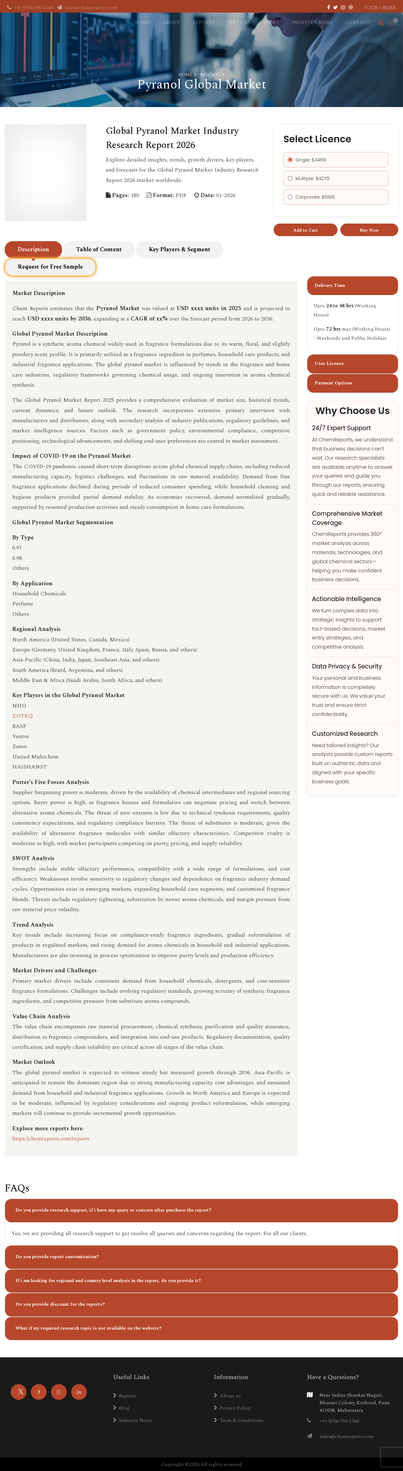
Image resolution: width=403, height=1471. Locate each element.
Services (239, 22)
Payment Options (333, 388)
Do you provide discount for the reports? (60, 1303)
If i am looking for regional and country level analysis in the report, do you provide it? (108, 1280)
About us (227, 1395)
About (171, 22)
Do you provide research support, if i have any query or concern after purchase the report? (113, 1209)
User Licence (329, 369)
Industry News (312, 22)
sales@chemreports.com (87, 7)
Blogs (271, 22)
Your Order (380, 7)
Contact (357, 22)
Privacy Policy (232, 1407)
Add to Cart (305, 230)
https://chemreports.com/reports (50, 1138)
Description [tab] (33, 255)
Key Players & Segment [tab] (179, 255)
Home (142, 22)
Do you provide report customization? (57, 1256)
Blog (121, 1407)
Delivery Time (330, 290)
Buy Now (369, 230)
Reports (204, 22)
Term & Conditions (238, 1419)
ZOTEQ (22, 715)
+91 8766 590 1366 (30, 7)
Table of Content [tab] (99, 255)
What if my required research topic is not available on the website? (88, 1327)
